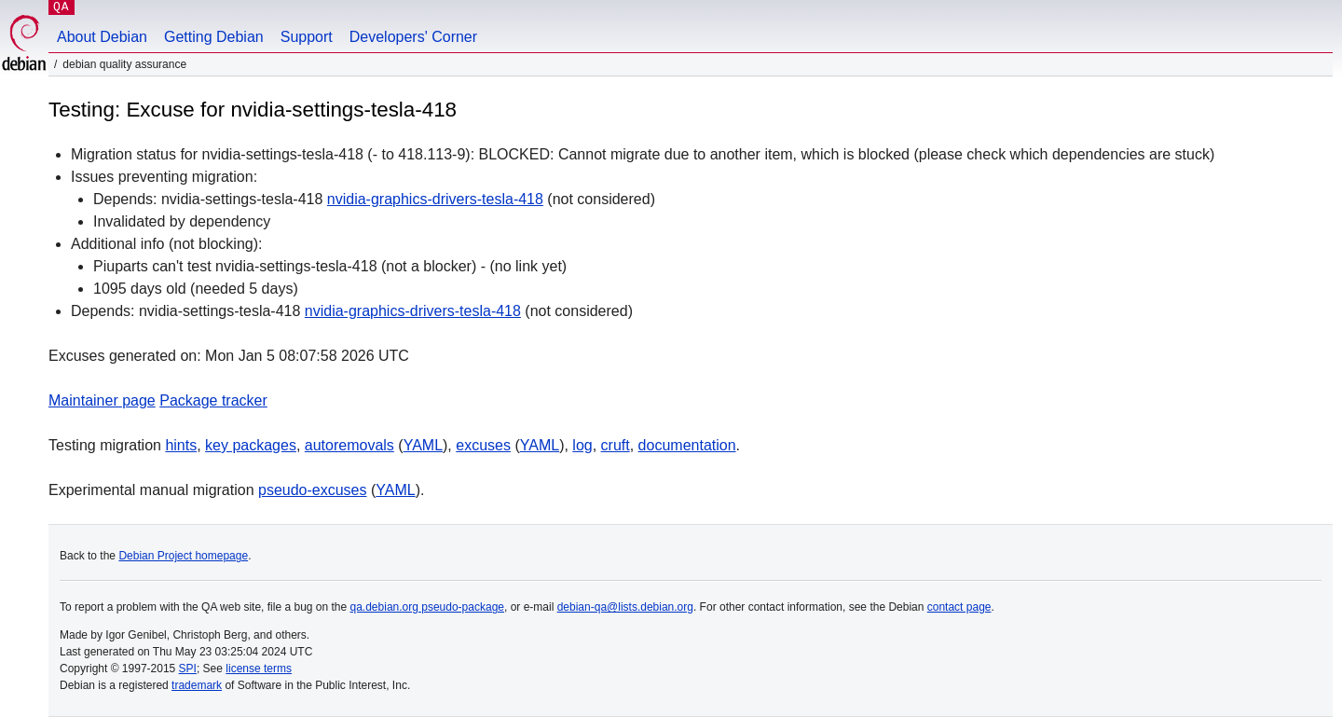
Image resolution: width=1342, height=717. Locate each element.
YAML (423, 445)
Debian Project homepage (183, 555)
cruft (615, 445)
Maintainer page (102, 400)
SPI (188, 668)
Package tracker (213, 400)
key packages (250, 445)
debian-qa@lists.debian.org (625, 607)
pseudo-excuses (312, 490)
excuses (483, 445)
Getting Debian (214, 37)
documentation (687, 445)
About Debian (102, 37)
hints (181, 445)
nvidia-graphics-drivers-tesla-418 (435, 199)
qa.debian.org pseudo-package (427, 607)
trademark (196, 685)
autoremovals (349, 445)
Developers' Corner (413, 37)
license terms (259, 668)
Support (307, 37)
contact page (959, 607)
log (582, 445)
